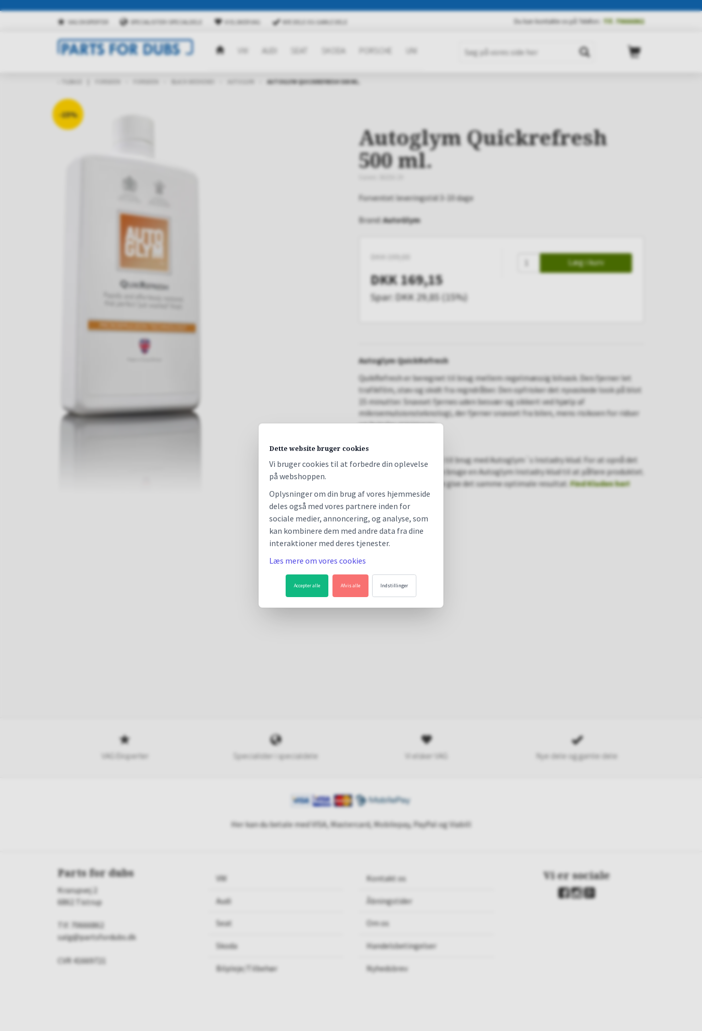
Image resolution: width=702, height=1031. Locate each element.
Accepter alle (307, 585)
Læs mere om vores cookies (317, 560)
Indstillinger (394, 585)
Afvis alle (350, 585)
